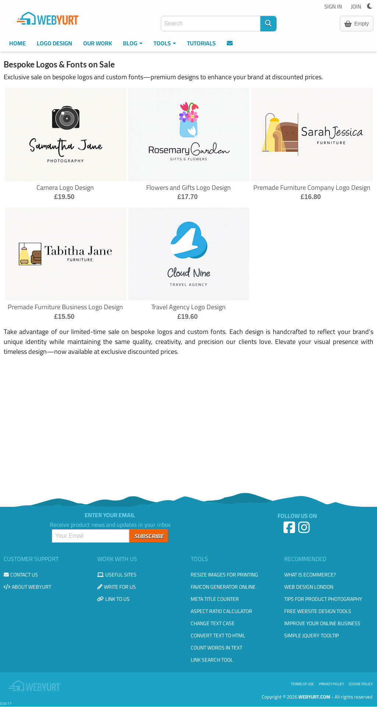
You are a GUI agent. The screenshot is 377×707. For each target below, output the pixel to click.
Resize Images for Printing (224, 574)
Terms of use (302, 683)
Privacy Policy (331, 683)
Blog (132, 43)
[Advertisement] (188, 422)
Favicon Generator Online (223, 587)
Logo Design (54, 43)
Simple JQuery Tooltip (311, 635)
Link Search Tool (212, 660)
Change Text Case (213, 623)
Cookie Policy (361, 683)
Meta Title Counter (215, 599)
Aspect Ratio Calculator (221, 611)
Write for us (116, 587)
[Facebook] (290, 530)
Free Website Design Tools (317, 611)
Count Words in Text (216, 647)
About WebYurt (27, 587)
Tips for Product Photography (323, 599)
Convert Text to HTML (218, 635)
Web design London (308, 587)
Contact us (21, 574)
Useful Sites (117, 574)
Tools (165, 43)
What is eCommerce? (310, 574)
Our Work (97, 43)
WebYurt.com (314, 696)
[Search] (268, 23)
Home (17, 43)
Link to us (113, 599)
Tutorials (201, 43)
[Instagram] (304, 530)
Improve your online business (322, 623)
